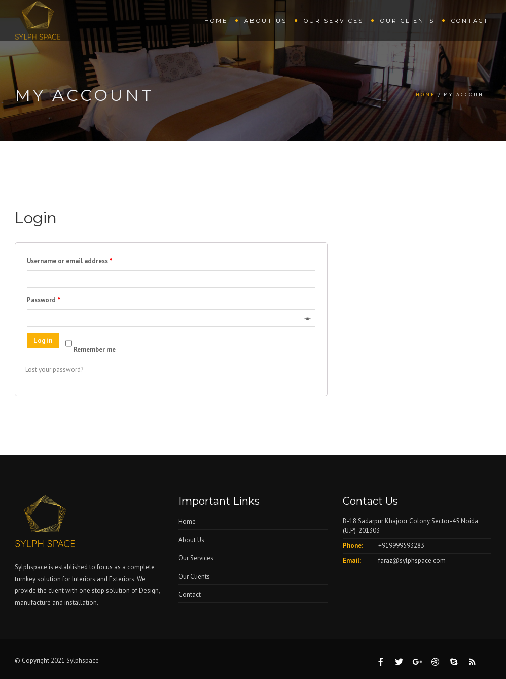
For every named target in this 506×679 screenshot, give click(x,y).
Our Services (334, 20)
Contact (470, 20)
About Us (265, 20)
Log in (42, 340)
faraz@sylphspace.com (412, 560)
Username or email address (70, 261)
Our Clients (407, 20)
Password (43, 300)
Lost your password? (54, 369)
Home (216, 20)
